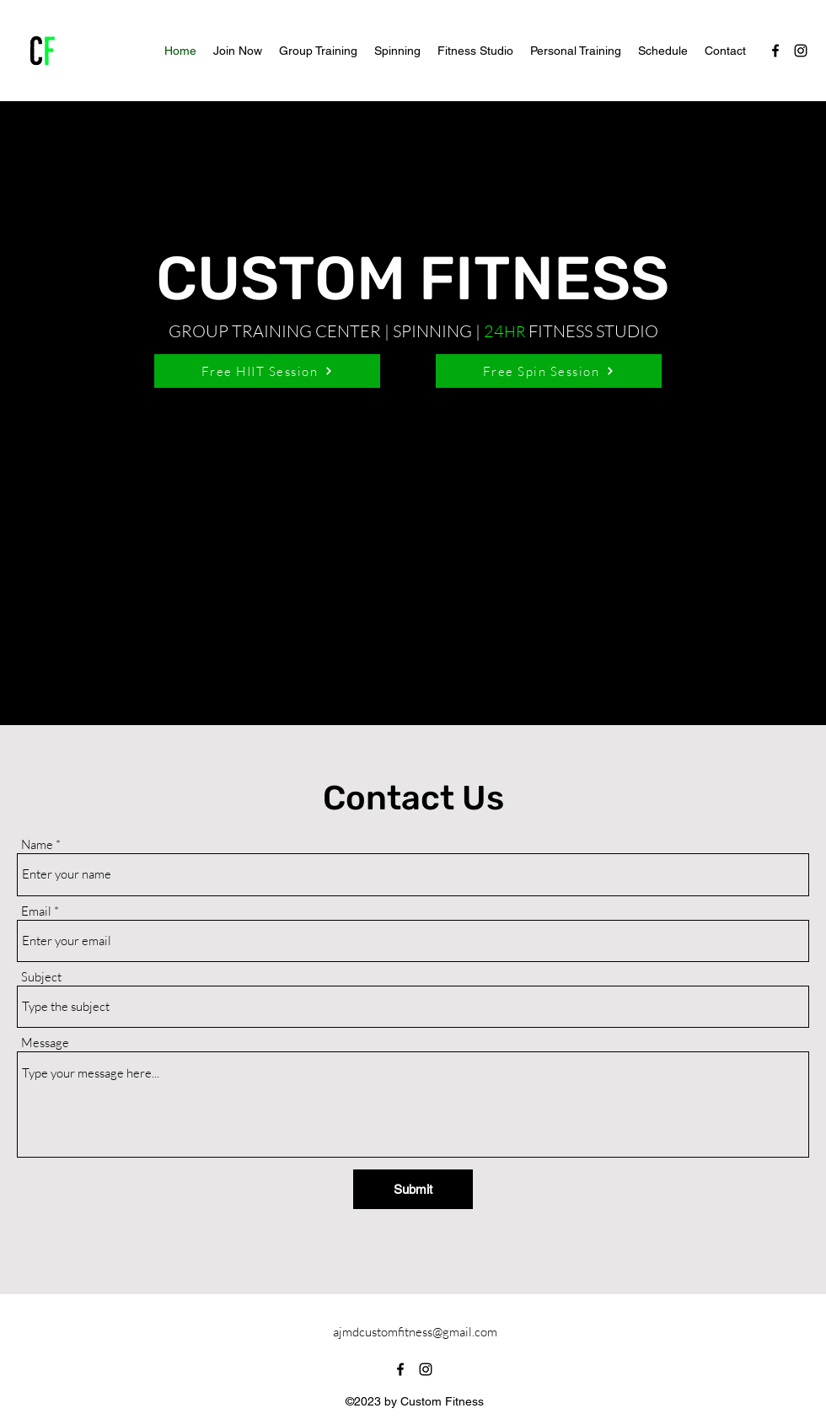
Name (37, 844)
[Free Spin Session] (549, 371)
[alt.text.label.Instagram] (800, 50)
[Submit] (413, 1189)
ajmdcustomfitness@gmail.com (415, 1332)
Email (36, 911)
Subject (41, 976)
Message (45, 1042)
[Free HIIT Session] (267, 371)
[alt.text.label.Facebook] (775, 50)
